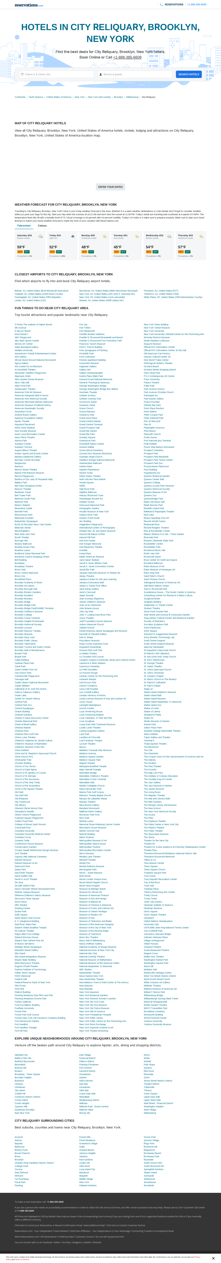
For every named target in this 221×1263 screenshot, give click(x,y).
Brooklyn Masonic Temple (28, 631)
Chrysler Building (23, 763)
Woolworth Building (153, 1014)
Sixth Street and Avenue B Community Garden (167, 614)
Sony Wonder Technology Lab (159, 637)
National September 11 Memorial (95, 966)
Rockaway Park (151, 1156)
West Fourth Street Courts (157, 979)
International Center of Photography (97, 527)
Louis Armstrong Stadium (91, 714)
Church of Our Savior (25, 766)
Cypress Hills (21, 1106)
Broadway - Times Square (27, 1074)
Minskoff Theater (87, 859)
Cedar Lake (20, 695)
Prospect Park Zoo (153, 463)
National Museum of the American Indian (99, 963)
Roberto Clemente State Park (158, 540)
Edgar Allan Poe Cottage (27, 934)
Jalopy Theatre (86, 576)
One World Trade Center (156, 360)
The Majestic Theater (154, 795)
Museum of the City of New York (95, 927)
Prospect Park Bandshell (156, 456)
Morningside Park (88, 869)
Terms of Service (22, 1259)
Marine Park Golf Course (91, 792)
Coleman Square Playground (29, 818)
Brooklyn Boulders (24, 595)
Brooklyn (118, 97)
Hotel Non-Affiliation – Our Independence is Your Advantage (100, 1231)
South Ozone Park (153, 1162)
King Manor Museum (89, 640)
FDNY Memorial (22, 976)
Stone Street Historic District (158, 1080)
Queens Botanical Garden (157, 476)
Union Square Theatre (155, 914)
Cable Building (22, 660)
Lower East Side (87, 1093)
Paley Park (149, 385)
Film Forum (20, 985)
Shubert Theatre (152, 608)
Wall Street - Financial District (158, 1103)
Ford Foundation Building (27, 1005)
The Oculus (149, 814)
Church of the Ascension (27, 779)
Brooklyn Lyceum (23, 627)
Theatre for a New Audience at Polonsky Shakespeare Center (175, 847)
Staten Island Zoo (152, 705)
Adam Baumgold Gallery (26, 347)
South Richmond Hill (154, 1166)
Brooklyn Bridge (23, 601)
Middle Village (86, 1179)
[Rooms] (135, 74)
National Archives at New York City (96, 950)
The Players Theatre (154, 827)
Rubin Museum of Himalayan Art (159, 569)
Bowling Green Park (25, 547)
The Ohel (148, 818)
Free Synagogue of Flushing (93, 350)
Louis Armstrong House (91, 711)
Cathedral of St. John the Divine (30, 689)
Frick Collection (87, 356)
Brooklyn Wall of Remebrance (30, 650)
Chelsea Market (23, 727)
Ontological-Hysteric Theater (158, 363)
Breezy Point (21, 1150)
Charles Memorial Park (26, 721)
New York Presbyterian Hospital (95, 1014)
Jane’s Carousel (87, 592)
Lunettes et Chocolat (89, 737)
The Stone (149, 837)
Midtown (83, 1103)
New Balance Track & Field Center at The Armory (104, 982)
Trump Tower (150, 898)
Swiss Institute (151, 734)
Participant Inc (151, 395)
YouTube (65, 1242)
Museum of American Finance (94, 895)
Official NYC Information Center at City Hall (165, 350)
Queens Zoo (150, 495)
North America (36, 97)
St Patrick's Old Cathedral (156, 653)
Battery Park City (23, 1058)
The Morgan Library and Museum (160, 805)
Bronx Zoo (20, 576)
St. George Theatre (153, 663)
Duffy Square (21, 914)
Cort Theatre (21, 853)
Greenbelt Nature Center (91, 443)
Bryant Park (20, 656)
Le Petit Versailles (88, 669)
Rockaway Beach (152, 1153)
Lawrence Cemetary (89, 666)
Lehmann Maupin (87, 679)
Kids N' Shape (86, 637)
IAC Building (85, 521)
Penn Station (150, 411)
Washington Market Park (156, 959)
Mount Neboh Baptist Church (93, 882)
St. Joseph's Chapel (153, 676)
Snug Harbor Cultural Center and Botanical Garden (169, 618)
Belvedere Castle (23, 508)
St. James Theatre (153, 666)
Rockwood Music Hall (154, 550)
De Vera (19, 882)
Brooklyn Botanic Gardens (28, 592)
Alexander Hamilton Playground (30, 372)
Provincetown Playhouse (156, 466)
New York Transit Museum (157, 327)
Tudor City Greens (153, 901)
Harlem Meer (85, 466)
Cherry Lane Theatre (25, 737)
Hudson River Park (88, 514)
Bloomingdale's (22, 531)
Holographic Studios (89, 508)
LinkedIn (87, 1242)
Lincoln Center (86, 708)
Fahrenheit (24, 225)
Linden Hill (84, 1162)
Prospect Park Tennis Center (158, 460)
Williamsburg (132, 97)
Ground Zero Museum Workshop (95, 453)
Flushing (19, 1185)
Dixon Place (21, 901)
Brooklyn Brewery (24, 598)
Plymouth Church (152, 434)
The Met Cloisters (152, 801)
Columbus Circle (23, 837)
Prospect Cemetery (153, 450)
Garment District (87, 1071)
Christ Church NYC (24, 756)
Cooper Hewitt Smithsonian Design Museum (36, 850)
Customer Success (85, 1236)
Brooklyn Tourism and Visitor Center (33, 647)
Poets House (150, 437)
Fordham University (24, 1008)
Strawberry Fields (152, 714)
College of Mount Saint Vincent (30, 824)
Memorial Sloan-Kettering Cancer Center (99, 824)
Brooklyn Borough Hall (26, 589)
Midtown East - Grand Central (93, 1106)
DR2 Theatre (21, 905)
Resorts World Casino (154, 521)
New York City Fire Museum (93, 1005)
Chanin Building (22, 711)
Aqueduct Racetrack (25, 424)
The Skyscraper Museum (156, 834)
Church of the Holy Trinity (27, 782)
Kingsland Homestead (90, 647)
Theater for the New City (156, 840)
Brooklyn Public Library (26, 640)
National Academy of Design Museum (97, 947)
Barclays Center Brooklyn (27, 460)
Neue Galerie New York (91, 976)
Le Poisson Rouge (88, 672)
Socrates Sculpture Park (156, 624)
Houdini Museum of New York (94, 511)
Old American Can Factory (157, 353)
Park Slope (149, 1064)
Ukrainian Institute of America (158, 905)
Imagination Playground (90, 524)
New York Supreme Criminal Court (96, 1027)
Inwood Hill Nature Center (92, 534)
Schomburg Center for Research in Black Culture (168, 595)
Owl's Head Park (152, 372)
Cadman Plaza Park (24, 663)
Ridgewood (149, 1150)
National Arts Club (88, 953)
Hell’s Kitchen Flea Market (92, 479)
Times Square (150, 866)
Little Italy (84, 1090)
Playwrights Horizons (154, 427)
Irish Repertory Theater (91, 547)
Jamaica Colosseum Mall (91, 582)
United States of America (59, 97)
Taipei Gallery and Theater (157, 737)
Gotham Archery (87, 395)
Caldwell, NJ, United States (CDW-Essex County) (39, 294)
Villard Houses (151, 943)
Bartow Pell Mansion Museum (29, 472)
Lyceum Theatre (87, 743)
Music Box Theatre (88, 937)
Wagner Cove (151, 953)
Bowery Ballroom (23, 543)
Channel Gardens (23, 714)
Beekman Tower (23, 492)
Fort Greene (85, 1067)
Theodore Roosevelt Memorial (159, 856)
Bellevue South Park (25, 498)
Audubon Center (23, 443)
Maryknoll (84, 1172)
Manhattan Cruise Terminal (92, 779)
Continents (20, 97)
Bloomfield (20, 1064)
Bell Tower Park (23, 495)
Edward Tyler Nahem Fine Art (29, 940)
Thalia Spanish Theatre (155, 743)
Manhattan (84, 1096)
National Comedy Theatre (92, 956)
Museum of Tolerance (90, 934)
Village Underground (154, 940)
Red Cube (149, 514)
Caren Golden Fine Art (26, 669)
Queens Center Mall (154, 479)
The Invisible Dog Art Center (158, 779)
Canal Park (20, 666)
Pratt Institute (150, 443)
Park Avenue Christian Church (159, 392)
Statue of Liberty (152, 711)
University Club (151, 924)
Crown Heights (22, 1103)
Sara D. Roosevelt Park (155, 589)
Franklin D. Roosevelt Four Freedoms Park (100, 340)
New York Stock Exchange (92, 1024)
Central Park (21, 701)
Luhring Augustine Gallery (92, 730)
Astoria (18, 1140)
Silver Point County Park (156, 611)
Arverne (19, 1137)
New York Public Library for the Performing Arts (102, 1021)
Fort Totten (85, 327)
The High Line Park (153, 772)
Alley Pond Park (23, 385)
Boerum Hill (20, 1067)
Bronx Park (20, 569)
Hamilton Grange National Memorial (97, 460)
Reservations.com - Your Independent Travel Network (41, 1231)
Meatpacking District (89, 1100)
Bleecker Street (23, 527)
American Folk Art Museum (28, 392)
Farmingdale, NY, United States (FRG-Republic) (38, 297)
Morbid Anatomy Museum (91, 866)
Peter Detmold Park (153, 418)
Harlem (82, 1077)
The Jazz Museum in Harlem (158, 785)
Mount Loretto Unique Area (93, 879)
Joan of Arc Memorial (90, 605)
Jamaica (83, 1156)
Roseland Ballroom (153, 563)
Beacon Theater (23, 489)
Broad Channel (22, 1153)
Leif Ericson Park (87, 682)
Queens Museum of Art (155, 492)
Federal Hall (21, 979)
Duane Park (20, 911)
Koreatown (84, 1087)
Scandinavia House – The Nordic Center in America (169, 592)
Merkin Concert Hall (89, 830)
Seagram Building (152, 601)
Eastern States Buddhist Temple (31, 927)
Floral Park (20, 1182)
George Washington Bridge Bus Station (98, 389)
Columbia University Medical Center (32, 834)
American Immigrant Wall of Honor (31, 395)
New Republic (86, 988)
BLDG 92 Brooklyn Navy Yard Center (33, 524)
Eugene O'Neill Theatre (26, 966)
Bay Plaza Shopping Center (28, 485)
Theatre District (151, 1084)
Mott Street (85, 876)
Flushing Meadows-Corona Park (31, 998)
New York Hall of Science (92, 1011)
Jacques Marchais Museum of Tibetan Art (99, 572)
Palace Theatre (151, 382)
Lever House (86, 701)
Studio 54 (148, 718)
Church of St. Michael (25, 776)
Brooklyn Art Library (24, 585)
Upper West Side (152, 1100)
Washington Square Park (156, 963)
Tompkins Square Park (155, 872)
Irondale (83, 550)
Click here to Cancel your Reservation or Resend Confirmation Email (48, 1225)
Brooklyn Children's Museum (29, 611)
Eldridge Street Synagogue (28, 947)
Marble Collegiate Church (92, 785)
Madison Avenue (87, 753)
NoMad (147, 1061)
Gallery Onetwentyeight (91, 372)
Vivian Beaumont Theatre (156, 950)
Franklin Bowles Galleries (92, 334)
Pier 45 (147, 424)
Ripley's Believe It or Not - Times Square (164, 534)
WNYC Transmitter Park (155, 1008)
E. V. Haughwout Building (27, 921)
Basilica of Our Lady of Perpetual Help (34, 479)
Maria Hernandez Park (90, 789)
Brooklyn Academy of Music (28, 582)
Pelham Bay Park (152, 405)
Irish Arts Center (87, 540)
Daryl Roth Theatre (24, 872)
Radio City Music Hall (154, 502)
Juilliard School (86, 627)
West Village (150, 1109)
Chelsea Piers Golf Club (27, 734)
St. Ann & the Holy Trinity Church (160, 656)
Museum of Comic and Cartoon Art (96, 908)
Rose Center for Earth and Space (160, 560)
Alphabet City (21, 1055)
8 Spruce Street (23, 331)
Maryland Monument (89, 808)
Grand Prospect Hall (89, 427)
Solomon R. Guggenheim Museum (160, 634)
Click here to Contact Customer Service (125, 1225)
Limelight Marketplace (90, 705)
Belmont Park (21, 502)
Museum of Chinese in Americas (95, 905)
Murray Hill (84, 1113)
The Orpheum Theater (155, 821)
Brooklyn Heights (23, 1077)
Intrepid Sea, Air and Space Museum (97, 531)
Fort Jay (83, 324)
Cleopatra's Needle (24, 811)
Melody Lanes (86, 821)
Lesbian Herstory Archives (92, 695)
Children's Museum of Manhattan (31, 743)
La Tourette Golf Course (91, 656)
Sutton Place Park (153, 727)
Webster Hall (150, 969)
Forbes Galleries (23, 1001)
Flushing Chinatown (89, 1064)
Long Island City (87, 1169)
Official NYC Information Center (159, 347)
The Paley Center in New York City (161, 824)
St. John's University (154, 672)
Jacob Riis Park (87, 569)
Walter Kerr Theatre (154, 956)
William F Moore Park (154, 992)
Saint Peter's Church (154, 576)
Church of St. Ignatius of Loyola (30, 772)
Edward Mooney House (26, 937)
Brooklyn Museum (24, 634)
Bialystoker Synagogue (26, 521)
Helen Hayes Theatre (90, 476)
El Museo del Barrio (24, 943)
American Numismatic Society (29, 408)
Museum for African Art (90, 892)
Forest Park (20, 1011)
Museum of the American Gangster (96, 924)
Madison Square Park (90, 760)
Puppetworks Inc (152, 472)
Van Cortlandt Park (153, 930)
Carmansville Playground (27, 676)
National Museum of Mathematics (95, 959)
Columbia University (24, 830)
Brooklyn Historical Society (28, 624)
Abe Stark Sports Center (27, 340)
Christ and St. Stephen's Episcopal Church (35, 753)
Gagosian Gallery (88, 366)
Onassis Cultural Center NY (157, 356)
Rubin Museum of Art (154, 566)
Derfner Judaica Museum (27, 892)
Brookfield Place (23, 579)
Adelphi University (24, 350)
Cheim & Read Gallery (26, 724)
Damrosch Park (22, 866)
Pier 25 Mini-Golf (152, 421)
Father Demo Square (25, 972)
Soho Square (150, 631)
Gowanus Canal (87, 405)
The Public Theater (153, 830)
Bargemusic (20, 463)
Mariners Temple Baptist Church (95, 795)
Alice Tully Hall (22, 382)
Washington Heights (153, 1106)
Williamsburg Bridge (153, 995)
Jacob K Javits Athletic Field (93, 563)
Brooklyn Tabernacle (25, 643)
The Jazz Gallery (152, 782)
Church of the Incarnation (27, 785)
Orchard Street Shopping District (160, 369)
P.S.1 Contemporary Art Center (159, 376)
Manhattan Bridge (88, 772)
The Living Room (152, 792)
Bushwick (19, 1080)
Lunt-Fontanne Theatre (90, 740)
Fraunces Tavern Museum (92, 343)
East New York (22, 1113)
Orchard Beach (151, 366)
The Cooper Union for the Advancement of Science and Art (173, 756)
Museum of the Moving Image (94, 930)
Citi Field (19, 792)
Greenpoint (85, 1074)
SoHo (146, 1077)
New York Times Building (156, 324)
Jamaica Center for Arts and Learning (97, 579)
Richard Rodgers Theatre (156, 527)
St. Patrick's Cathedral (154, 682)
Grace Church (86, 408)
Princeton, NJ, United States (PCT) (161, 290)
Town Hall (149, 885)
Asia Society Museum (25, 431)
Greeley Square (87, 437)
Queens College (152, 482)
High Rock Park (87, 489)
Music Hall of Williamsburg (92, 940)
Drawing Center (22, 908)
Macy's (82, 747)
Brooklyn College (23, 614)
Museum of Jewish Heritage (93, 911)
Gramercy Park (86, 414)
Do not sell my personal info (110, 1236)
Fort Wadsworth (87, 331)
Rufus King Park (151, 572)
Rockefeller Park (152, 547)
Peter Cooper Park (153, 414)
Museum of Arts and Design (93, 898)
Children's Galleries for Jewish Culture (33, 740)
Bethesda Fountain (24, 518)
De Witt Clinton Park (25, 885)
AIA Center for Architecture (28, 366)
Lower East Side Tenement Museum (97, 724)
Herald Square (86, 482)
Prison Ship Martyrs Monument (159, 447)
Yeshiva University (153, 1021)
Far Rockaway (22, 1179)
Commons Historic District (27, 1096)
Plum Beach (150, 431)
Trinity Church (150, 895)
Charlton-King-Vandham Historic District (34, 1162)
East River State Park (25, 924)
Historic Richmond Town (91, 495)
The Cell (148, 750)
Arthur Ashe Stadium (25, 427)
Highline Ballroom (88, 492)
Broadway (20, 563)
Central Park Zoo (23, 705)
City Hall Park (21, 795)
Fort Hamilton (21, 1024)
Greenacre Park (87, 440)
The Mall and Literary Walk (157, 798)
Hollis (82, 1146)
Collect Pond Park (24, 821)
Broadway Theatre (24, 566)
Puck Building (150, 469)
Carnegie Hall (21, 679)
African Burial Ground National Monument (35, 360)
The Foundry (150, 769)
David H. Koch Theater (26, 879)
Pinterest (96, 1242)
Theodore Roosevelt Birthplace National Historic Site (170, 853)
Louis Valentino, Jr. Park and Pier (95, 718)
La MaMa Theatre (88, 653)
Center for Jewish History (27, 698)
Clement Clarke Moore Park (29, 808)
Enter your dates (110, 186)
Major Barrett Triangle (90, 769)
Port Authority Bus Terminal (157, 440)
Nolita (146, 1058)
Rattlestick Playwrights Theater (159, 511)
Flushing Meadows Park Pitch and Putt (33, 995)
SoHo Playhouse (152, 627)
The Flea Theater (152, 766)
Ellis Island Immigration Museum (30, 956)
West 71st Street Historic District (160, 976)
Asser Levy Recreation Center (30, 434)
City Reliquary (21, 798)
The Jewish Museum (154, 789)
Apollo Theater (22, 421)
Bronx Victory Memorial (26, 572)
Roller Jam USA (151, 553)
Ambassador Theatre (25, 389)
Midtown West (86, 1109)
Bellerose (20, 1146)
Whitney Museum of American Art (160, 988)
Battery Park (21, 482)
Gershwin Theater (88, 392)
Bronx (18, 1156)
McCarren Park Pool (89, 814)
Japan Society (86, 595)
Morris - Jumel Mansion (90, 872)
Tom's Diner (150, 876)
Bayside (19, 1143)
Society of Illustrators (154, 621)
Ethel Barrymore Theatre (27, 963)
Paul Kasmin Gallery (154, 398)
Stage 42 (148, 689)
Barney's (19, 466)
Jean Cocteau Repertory (91, 598)
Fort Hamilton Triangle (26, 1027)
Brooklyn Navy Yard (25, 637)
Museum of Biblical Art (90, 901)
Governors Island (88, 402)
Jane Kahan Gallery (89, 589)
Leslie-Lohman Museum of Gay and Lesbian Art (102, 698)
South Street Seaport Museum (159, 643)
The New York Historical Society (160, 811)
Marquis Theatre (87, 801)
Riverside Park (151, 537)
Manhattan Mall (86, 782)
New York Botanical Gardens (93, 995)
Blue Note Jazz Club (25, 534)
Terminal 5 (149, 740)
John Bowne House (89, 608)
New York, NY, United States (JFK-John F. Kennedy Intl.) (107, 294)
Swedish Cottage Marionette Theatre (162, 730)
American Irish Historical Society (31, 398)
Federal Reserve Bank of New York (32, 982)
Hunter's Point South (89, 518)
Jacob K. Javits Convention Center (96, 566)
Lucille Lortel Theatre (90, 727)
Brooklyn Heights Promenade (29, 621)
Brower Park (21, 653)
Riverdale (148, 1074)
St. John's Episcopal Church (157, 669)
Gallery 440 (85, 369)
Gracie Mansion (87, 411)
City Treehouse (22, 801)
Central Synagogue (24, 708)
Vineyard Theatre (152, 947)
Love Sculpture (87, 721)
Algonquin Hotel (23, 376)
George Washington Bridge (92, 385)
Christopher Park (23, 760)
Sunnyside (149, 1175)
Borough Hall (21, 540)
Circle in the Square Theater (29, 789)
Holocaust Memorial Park (91, 505)
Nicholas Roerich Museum (157, 337)
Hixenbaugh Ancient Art (91, 498)
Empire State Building (25, 959)
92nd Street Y (21, 334)
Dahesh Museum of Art (26, 863)
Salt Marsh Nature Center (156, 585)
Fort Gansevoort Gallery (27, 1021)
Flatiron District (86, 1061)
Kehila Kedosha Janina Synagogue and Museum (103, 631)
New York (80, 97)
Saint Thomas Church (154, 579)
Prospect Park (151, 453)
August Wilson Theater (26, 450)
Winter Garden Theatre (155, 1005)
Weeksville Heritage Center (157, 972)
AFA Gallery (21, 356)
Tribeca (147, 1090)
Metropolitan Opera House (92, 843)
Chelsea (19, 1084)
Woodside (149, 1185)
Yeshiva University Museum (157, 1024)
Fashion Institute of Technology (30, 969)
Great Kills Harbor (88, 431)
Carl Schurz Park (23, 672)
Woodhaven (150, 1182)
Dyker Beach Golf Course (27, 918)
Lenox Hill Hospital (88, 689)
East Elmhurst (21, 1172)
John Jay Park (86, 611)
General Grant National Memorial (95, 379)
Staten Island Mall (152, 695)
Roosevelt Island (152, 556)
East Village (85, 1055)
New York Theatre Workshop (93, 1030)
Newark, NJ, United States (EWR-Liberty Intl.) (101, 300)
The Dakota (149, 760)
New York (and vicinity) (99, 97)
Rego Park (149, 1143)
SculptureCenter (152, 598)
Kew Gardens (86, 1159)
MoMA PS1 (84, 863)
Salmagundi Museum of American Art (162, 582)
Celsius (42, 225)
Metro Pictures (86, 837)
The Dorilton (150, 763)
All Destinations (49, 1236)
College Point (21, 1166)
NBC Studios (85, 969)
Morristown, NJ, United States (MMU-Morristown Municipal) (108, 290)
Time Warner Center (154, 863)
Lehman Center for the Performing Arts (98, 676)
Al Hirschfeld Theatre (25, 369)
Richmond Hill (150, 1146)
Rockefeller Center (153, 543)
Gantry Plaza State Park (91, 376)
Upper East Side (152, 1096)
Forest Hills (85, 1137)
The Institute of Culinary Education (161, 776)
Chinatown (20, 1087)
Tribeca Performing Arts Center (159, 892)
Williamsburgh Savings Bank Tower (161, 998)
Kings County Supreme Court (93, 643)
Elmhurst (19, 1175)
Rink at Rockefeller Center (157, 531)
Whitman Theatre (152, 985)
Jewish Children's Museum (92, 601)
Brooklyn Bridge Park (25, 605)
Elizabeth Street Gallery (26, 950)
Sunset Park (150, 724)
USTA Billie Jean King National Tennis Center (166, 927)
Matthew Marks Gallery (90, 811)
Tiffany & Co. (150, 859)
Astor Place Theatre (25, 437)
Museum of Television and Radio (95, 921)
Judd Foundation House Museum (95, 621)
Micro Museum (86, 853)
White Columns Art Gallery (157, 982)
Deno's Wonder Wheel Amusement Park (35, 889)
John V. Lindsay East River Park (95, 614)
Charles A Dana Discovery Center (32, 718)
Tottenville (149, 1087)
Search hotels (188, 74)
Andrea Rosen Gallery (26, 414)
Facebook (47, 1242)
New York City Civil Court (91, 1001)
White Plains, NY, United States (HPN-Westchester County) (173, 297)
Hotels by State (66, 1236)
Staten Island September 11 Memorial (162, 701)
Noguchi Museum (152, 343)
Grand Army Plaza (88, 418)
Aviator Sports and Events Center (31, 453)
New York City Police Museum (94, 1008)
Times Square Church (154, 869)
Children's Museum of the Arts (29, 747)
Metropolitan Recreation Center (95, 850)
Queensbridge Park (153, 498)
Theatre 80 (149, 843)
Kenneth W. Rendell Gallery (93, 634)
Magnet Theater (87, 763)
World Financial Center (155, 1018)
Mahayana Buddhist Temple (93, 766)
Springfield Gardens (153, 1169)
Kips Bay (83, 1084)
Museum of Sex (87, 918)
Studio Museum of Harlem (156, 721)
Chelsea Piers (22, 730)
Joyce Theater (86, 618)
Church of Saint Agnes (26, 769)
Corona (18, 1169)
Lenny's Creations (88, 685)
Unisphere (149, 918)
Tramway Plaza (151, 889)
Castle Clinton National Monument (31, 682)
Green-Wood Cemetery (91, 450)
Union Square (150, 911)
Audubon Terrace (23, 447)
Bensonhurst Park (23, 514)
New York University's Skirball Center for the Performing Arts (174, 334)
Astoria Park (21, 440)
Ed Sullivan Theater (24, 930)
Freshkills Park (86, 353)
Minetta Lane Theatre (90, 856)
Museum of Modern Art (90, 914)
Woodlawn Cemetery (154, 1011)
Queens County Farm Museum (159, 485)
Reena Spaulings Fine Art (156, 518)
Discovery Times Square (27, 898)
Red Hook (149, 1071)
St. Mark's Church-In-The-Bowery (160, 679)
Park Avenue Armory (154, 389)
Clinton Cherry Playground (28, 814)
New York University (154, 331)
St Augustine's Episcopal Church (160, 650)
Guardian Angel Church (90, 456)
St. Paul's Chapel (152, 685)
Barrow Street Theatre (26, 469)
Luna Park (84, 734)
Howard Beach (86, 1150)
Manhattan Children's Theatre (94, 776)
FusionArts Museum (89, 363)
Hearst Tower (86, 472)
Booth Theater (22, 537)
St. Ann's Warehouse (154, 660)
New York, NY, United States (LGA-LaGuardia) (102, 297)
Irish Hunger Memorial (90, 543)
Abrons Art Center (24, 343)
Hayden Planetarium (89, 469)
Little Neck (84, 1166)
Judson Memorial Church (91, 624)
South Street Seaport (154, 640)
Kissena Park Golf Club (90, 650)
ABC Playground (23, 337)
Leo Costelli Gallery (89, 692)
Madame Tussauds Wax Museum (95, 750)
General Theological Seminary (94, 382)
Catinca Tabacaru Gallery (27, 692)
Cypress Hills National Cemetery (31, 856)
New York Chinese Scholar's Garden (97, 998)
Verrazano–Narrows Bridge (157, 934)
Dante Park (20, 869)
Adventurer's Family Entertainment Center (35, 353)
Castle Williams (22, 685)
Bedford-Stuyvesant (25, 1061)
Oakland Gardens (88, 1185)
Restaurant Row (151, 524)
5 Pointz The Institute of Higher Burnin (33, 324)
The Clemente (151, 753)
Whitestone (149, 1179)
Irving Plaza (85, 553)
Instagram (76, 1242)
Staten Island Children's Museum (160, 692)
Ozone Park (150, 1137)
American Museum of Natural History (33, 405)
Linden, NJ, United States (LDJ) (30, 300)
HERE (82, 485)
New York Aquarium (89, 992)
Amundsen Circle (23, 411)
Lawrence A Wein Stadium (92, 663)
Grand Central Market (90, 421)
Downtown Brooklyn (25, 1109)
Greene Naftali (86, 447)
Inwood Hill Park (87, 537)
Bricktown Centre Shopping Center (32, 556)
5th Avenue (20, 327)
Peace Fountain (152, 402)
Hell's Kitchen (86, 1080)
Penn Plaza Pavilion (154, 408)
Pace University (151, 379)
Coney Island (21, 1100)
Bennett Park (21, 511)
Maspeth (83, 1175)
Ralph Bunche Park (153, 505)
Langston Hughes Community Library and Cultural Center (107, 660)
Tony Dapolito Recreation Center (160, 879)
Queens (148, 1067)
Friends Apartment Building (92, 360)
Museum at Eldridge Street (92, 889)
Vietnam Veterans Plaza (156, 937)
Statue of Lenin (151, 708)
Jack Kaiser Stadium (89, 560)
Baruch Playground (24, 476)
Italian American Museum (91, 556)
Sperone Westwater (154, 647)
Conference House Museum (29, 843)
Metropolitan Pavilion (89, 847)
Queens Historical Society (157, 489)
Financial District (87, 1058)
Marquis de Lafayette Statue (93, 798)
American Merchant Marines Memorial (33, 402)
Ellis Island (20, 953)
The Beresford (151, 747)
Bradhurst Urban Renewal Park (30, 553)
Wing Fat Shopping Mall (155, 1001)
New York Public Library (91, 1018)
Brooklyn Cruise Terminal (27, 618)
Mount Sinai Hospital (89, 885)
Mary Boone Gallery (89, 805)
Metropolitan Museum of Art (93, 840)
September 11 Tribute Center (158, 605)
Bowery (18, 1071)
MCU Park (84, 818)
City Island (20, 1090)
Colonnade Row (23, 827)
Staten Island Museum (155, 698)
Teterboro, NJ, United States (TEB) (161, 294)
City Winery (20, 805)
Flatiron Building (22, 992)
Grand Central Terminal (91, 424)
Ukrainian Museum (153, 908)
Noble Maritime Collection (157, 340)
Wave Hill (148, 966)
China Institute (22, 750)
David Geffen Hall (23, 876)
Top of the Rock (152, 882)
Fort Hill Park (21, 1030)
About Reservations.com (27, 1236)
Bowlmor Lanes (22, 550)
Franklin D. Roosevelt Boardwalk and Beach (101, 337)
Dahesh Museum (23, 859)
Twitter (56, 1242)
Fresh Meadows (87, 1140)
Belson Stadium (22, 505)
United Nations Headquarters (158, 921)
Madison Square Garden (91, 756)
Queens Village (151, 1140)
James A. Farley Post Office (93, 585)
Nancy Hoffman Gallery (90, 943)
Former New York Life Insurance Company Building (40, 1018)
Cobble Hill (20, 1093)
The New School (152, 808)
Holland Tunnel (86, 502)
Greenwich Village (88, 1143)
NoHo (147, 1055)
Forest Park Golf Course (27, 1014)
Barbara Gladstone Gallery (28, 456)
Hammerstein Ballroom (90, 463)
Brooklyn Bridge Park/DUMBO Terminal (34, 608)
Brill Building (21, 560)
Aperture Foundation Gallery (29, 418)
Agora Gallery (21, 363)
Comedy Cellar (22, 840)
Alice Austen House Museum (29, 379)
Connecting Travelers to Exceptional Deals (153, 1231)
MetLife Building (87, 834)
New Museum (86, 985)
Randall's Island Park (154, 508)
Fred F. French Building (90, 347)
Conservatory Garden (26, 847)
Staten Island (150, 1172)
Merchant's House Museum (92, 827)
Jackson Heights (87, 1153)
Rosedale (148, 1159)
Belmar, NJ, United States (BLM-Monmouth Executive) (41, 290)
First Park (19, 988)
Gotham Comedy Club (90, 398)
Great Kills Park (87, 434)
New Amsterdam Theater (91, 979)
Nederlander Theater (89, 972)
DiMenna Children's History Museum (32, 895)
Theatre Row (150, 850)
